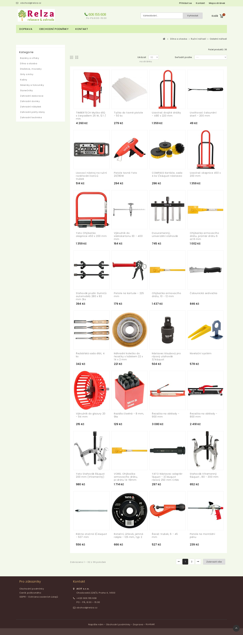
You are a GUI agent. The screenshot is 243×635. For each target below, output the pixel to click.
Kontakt (81, 29)
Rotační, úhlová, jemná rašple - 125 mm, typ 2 (128, 535)
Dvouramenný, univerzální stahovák (165, 234)
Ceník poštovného (30, 592)
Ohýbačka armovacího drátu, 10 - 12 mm (166, 295)
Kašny (23, 79)
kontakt (200, 3)
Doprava (25, 29)
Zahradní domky (30, 101)
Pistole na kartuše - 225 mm (129, 295)
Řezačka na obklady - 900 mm (165, 415)
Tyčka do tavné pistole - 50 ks (128, 114)
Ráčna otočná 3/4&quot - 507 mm (91, 535)
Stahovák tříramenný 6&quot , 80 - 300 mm (204, 475)
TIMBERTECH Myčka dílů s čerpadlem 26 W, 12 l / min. (91, 115)
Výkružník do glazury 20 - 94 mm (90, 415)
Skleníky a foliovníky (32, 85)
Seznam (76, 57)
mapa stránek (217, 3)
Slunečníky (26, 90)
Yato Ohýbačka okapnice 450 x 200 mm (91, 234)
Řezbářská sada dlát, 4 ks (90, 355)
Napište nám (96, 624)
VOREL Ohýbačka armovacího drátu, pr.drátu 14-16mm (126, 477)
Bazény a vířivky (29, 58)
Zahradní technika (31, 117)
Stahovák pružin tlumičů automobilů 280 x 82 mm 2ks (91, 296)
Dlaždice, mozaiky (31, 68)
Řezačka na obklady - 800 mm (203, 415)
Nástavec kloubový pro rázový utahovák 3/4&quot (166, 356)
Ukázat (142, 57)
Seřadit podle (183, 57)
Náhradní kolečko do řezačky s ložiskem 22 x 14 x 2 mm (128, 356)
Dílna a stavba (28, 63)
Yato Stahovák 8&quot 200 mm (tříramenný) (90, 475)
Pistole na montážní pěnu (202, 535)
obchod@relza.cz (30, 3)
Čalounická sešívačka (203, 293)
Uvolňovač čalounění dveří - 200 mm (203, 114)
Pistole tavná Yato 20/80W (125, 174)
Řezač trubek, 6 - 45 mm (165, 535)
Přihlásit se (185, 3)
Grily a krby (26, 74)
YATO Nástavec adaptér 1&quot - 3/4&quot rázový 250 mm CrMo (167, 477)
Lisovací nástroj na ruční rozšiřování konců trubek (91, 176)
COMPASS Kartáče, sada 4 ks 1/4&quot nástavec (167, 174)
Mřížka (71, 57)
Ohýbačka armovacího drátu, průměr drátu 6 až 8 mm (204, 236)
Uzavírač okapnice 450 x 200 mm (205, 174)
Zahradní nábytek (30, 106)
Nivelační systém (201, 353)
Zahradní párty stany (32, 112)
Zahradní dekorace (31, 95)
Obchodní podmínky (54, 29)
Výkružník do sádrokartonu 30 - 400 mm (128, 236)
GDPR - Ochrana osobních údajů (38, 596)
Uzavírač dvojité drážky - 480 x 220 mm (166, 114)
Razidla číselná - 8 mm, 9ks (129, 415)
